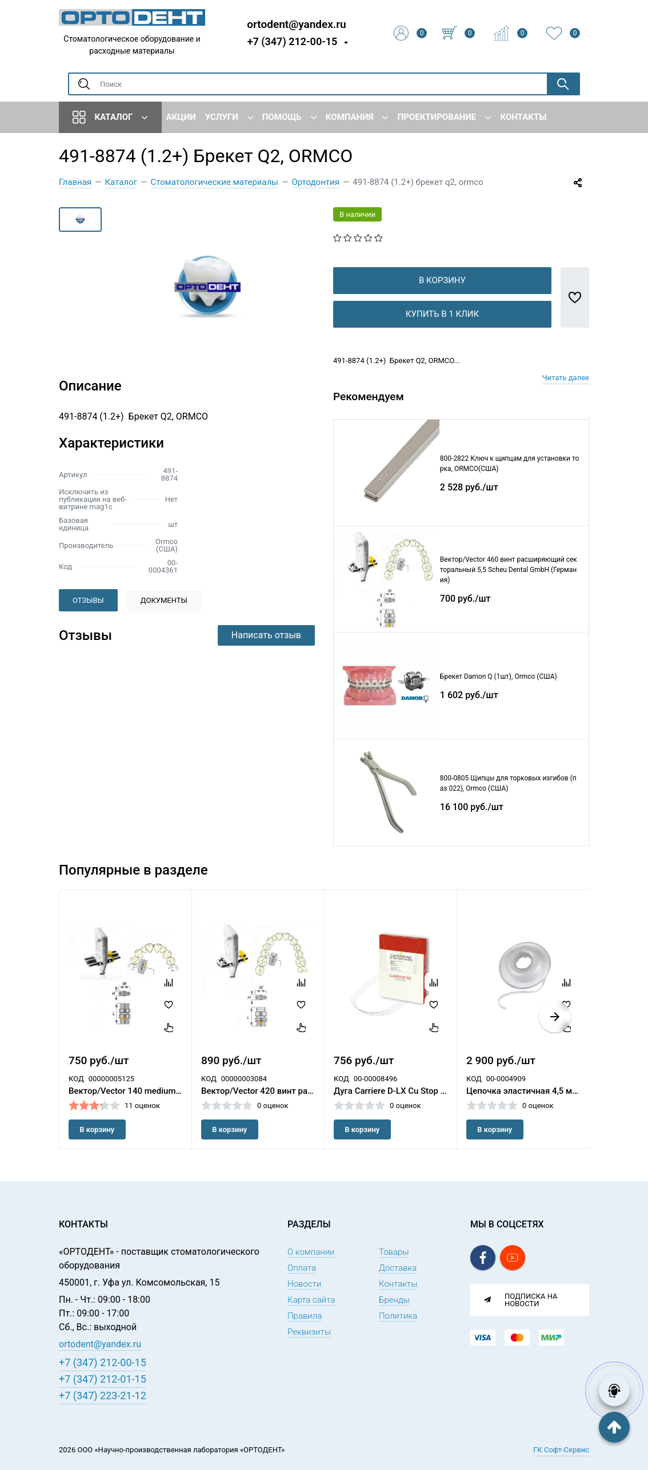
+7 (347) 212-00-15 (292, 41)
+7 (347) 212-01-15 (102, 1379)
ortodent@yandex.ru (296, 24)
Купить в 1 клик (442, 332)
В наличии (357, 214)
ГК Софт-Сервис (561, 1449)
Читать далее (565, 396)
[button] (555, 1035)
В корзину (442, 298)
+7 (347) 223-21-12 (102, 1395)
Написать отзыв (266, 635)
